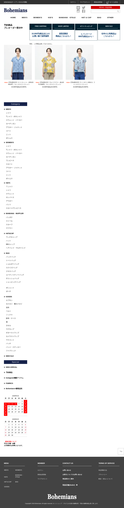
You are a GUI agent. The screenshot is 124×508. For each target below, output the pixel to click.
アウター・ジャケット (14, 127)
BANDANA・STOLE (67, 17)
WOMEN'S (37, 17)
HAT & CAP (86, 17)
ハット (8, 241)
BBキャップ (10, 244)
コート (8, 131)
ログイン (73, 2)
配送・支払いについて (106, 479)
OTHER (110, 17)
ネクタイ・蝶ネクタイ (14, 304)
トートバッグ (11, 260)
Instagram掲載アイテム (14, 378)
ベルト (8, 311)
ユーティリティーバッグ (15, 275)
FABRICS (9, 383)
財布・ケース (11, 318)
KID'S (50, 17)
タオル (8, 325)
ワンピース (10, 160)
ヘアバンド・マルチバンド (16, 248)
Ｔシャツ (9, 186)
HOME (13, 17)
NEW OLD (10, 356)
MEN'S (25, 17)
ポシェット (10, 288)
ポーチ (8, 291)
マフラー (9, 228)
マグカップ (10, 329)
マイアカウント (85, 2)
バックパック (11, 257)
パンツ (8, 204)
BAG (99, 17)
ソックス (9, 315)
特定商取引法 (103, 470)
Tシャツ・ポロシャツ (14, 116)
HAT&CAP (10, 233)
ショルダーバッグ (12, 264)
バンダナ (9, 217)
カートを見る (112, 2)
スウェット (10, 194)
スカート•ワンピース (13, 208)
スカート (9, 164)
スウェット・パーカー (14, 120)
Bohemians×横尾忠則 (14, 388)
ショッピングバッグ (13, 282)
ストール (9, 221)
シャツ (8, 113)
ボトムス (9, 138)
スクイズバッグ (11, 268)
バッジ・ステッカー (13, 347)
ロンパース (10, 197)
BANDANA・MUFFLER (15, 213)
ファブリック (11, 351)
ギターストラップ (12, 333)
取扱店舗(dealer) (69, 485)
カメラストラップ (12, 336)
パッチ (8, 343)
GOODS (9, 297)
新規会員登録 (98, 2)
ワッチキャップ (11, 237)
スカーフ (9, 224)
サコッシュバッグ (12, 278)
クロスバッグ (11, 271)
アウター (9, 201)
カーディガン (11, 124)
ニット (8, 134)
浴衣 (7, 307)
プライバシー (103, 474)
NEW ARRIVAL (11, 367)
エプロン (9, 300)
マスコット (10, 340)
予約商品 (9, 372)
